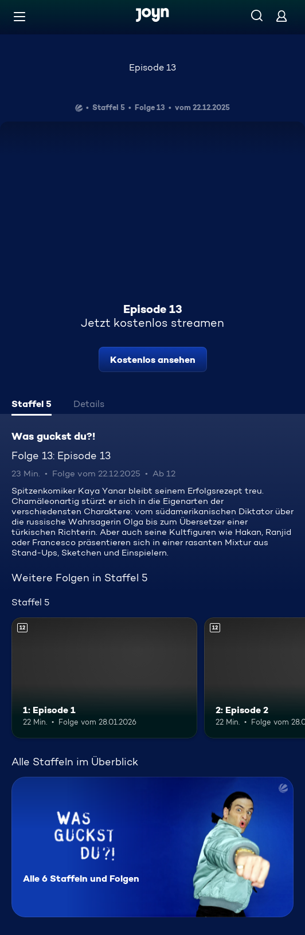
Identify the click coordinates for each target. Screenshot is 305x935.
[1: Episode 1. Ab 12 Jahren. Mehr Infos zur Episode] (104, 677)
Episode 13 (152, 67)
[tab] (31, 405)
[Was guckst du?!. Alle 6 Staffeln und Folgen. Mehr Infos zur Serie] (152, 847)
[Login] (281, 16)
